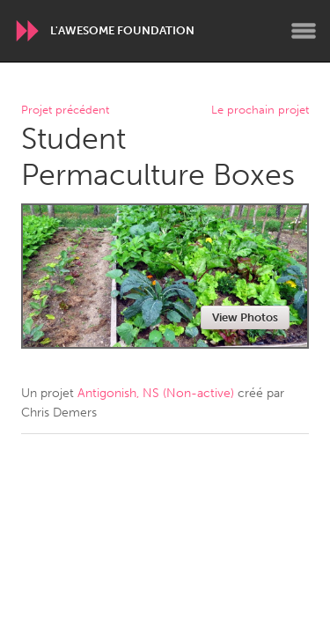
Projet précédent (65, 110)
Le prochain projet (260, 110)
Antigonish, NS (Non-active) (155, 393)
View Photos (245, 317)
